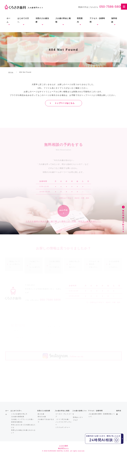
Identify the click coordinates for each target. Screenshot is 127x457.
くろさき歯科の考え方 (19, 414)
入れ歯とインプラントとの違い (22, 419)
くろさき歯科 (63, 445)
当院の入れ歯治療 (42, 20)
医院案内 (80, 20)
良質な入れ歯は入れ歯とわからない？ (23, 431)
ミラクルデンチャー (62, 427)
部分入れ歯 (42, 416)
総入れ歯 (41, 414)
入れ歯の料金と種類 (63, 20)
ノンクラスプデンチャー (63, 423)
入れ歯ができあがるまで (46, 420)
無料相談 (114, 20)
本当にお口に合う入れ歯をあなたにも (23, 426)
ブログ (75, 420)
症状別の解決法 (17, 422)
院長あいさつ (78, 417)
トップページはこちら (65, 103)
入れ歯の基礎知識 (17, 416)
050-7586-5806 (110, 6)
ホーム (8, 20)
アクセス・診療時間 (97, 20)
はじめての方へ (23, 20)
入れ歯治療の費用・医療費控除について (102, 415)
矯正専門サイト (63, 448)
